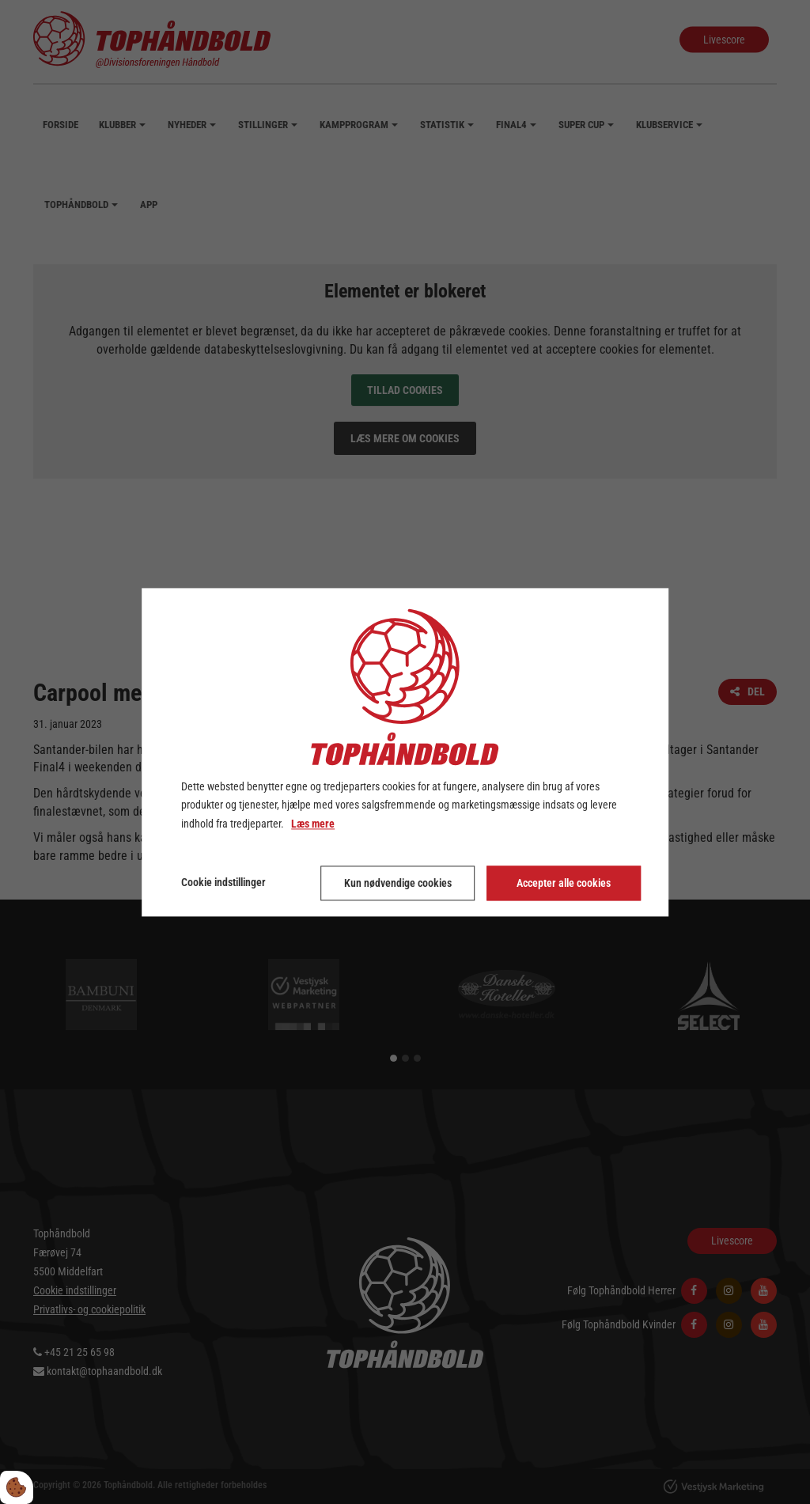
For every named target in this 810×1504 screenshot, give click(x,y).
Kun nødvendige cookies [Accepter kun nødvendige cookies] (398, 883)
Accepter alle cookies (564, 883)
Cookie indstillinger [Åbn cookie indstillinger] (223, 882)
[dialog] (405, 752)
